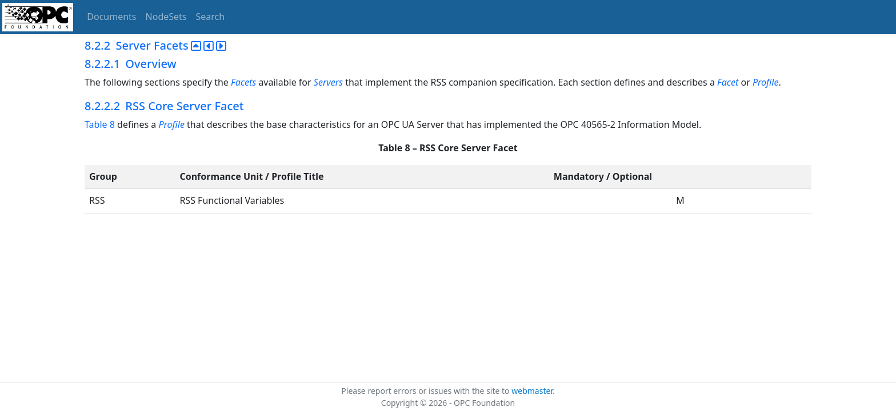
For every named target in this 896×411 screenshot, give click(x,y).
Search (210, 16)
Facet (727, 82)
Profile (765, 82)
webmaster (532, 390)
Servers (328, 82)
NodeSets (166, 16)
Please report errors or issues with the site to (426, 390)
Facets (243, 82)
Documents (111, 16)
